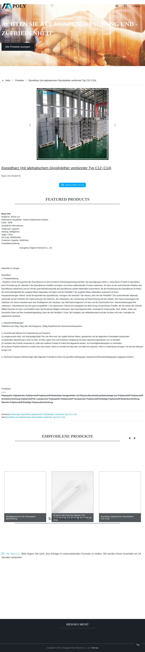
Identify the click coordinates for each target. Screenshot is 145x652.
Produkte (19, 80)
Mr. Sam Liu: (10, 562)
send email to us (72, 185)
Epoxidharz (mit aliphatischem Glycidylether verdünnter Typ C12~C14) (35, 417)
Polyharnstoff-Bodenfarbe (50, 395)
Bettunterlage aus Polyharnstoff (115, 395)
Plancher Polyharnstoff (11, 402)
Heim (8, 80)
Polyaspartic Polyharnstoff (61, 399)
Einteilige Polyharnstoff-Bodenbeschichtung (119, 399)
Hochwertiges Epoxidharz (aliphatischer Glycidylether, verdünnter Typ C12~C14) (43, 414)
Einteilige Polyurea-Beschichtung (38, 402)
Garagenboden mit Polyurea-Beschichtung (81, 395)
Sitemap (94, 648)
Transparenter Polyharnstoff (86, 399)
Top (138, 644)
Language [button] (136, 6)
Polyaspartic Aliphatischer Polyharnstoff (19, 395)
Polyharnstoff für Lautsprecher (34, 399)
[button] (117, 6)
